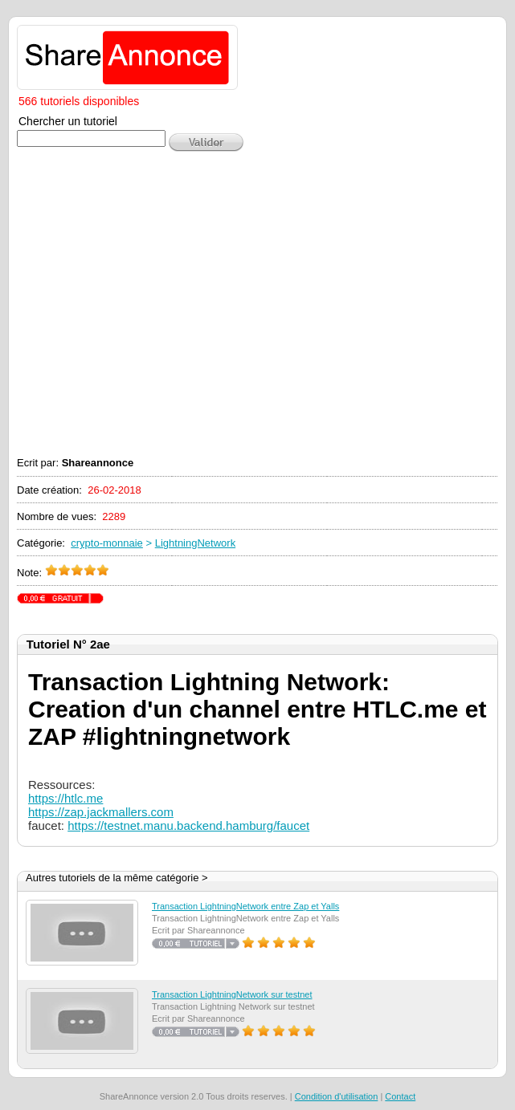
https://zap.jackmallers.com (101, 812)
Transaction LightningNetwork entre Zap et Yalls (245, 906)
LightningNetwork (195, 543)
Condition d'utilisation (336, 1096)
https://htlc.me (65, 798)
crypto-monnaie (107, 543)
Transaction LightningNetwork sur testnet (232, 994)
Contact (400, 1096)
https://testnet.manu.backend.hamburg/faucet (188, 825)
